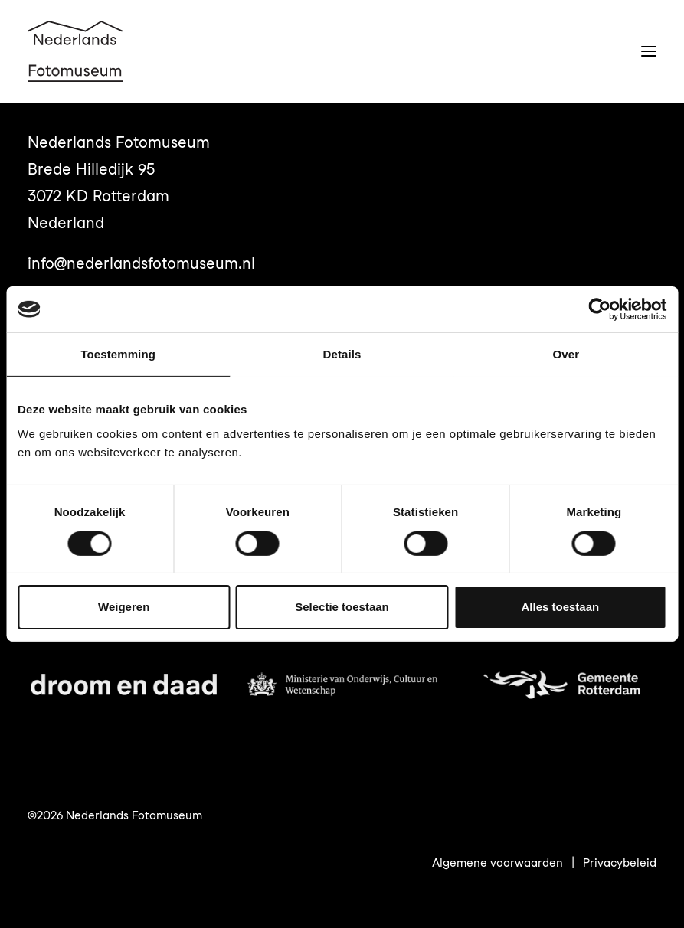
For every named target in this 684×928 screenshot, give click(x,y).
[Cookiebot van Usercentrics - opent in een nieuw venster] (599, 309)
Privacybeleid (619, 863)
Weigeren (123, 606)
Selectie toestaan (342, 606)
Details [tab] (342, 354)
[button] (649, 51)
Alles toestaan (560, 606)
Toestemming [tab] (117, 354)
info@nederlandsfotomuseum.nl (141, 263)
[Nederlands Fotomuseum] (75, 51)
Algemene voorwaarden (497, 863)
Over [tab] (566, 354)
